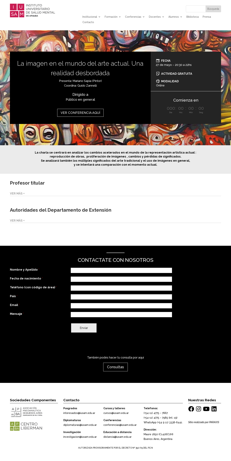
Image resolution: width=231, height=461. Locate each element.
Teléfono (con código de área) (33, 287)
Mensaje (17, 314)
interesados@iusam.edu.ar (79, 413)
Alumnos (173, 17)
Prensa (207, 17)
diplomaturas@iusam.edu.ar (80, 424)
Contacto (88, 22)
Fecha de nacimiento (26, 278)
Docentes (155, 17)
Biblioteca (192, 17)
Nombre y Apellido (24, 269)
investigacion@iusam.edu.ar (80, 436)
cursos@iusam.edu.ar (116, 413)
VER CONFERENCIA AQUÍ (80, 113)
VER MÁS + (17, 193)
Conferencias (133, 17)
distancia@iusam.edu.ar (117, 436)
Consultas (115, 367)
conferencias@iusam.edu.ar (120, 424)
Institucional (89, 17)
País (14, 296)
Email (15, 305)
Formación (111, 17)
